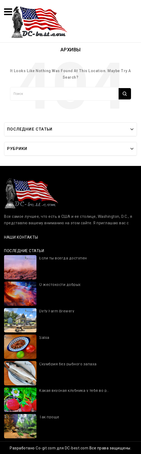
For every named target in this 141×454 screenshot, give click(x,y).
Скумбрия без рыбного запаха (68, 364)
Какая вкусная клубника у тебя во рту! (74, 390)
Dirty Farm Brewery (56, 311)
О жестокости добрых (60, 284)
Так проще (49, 417)
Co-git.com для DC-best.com (62, 448)
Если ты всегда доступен (63, 258)
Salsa (44, 337)
